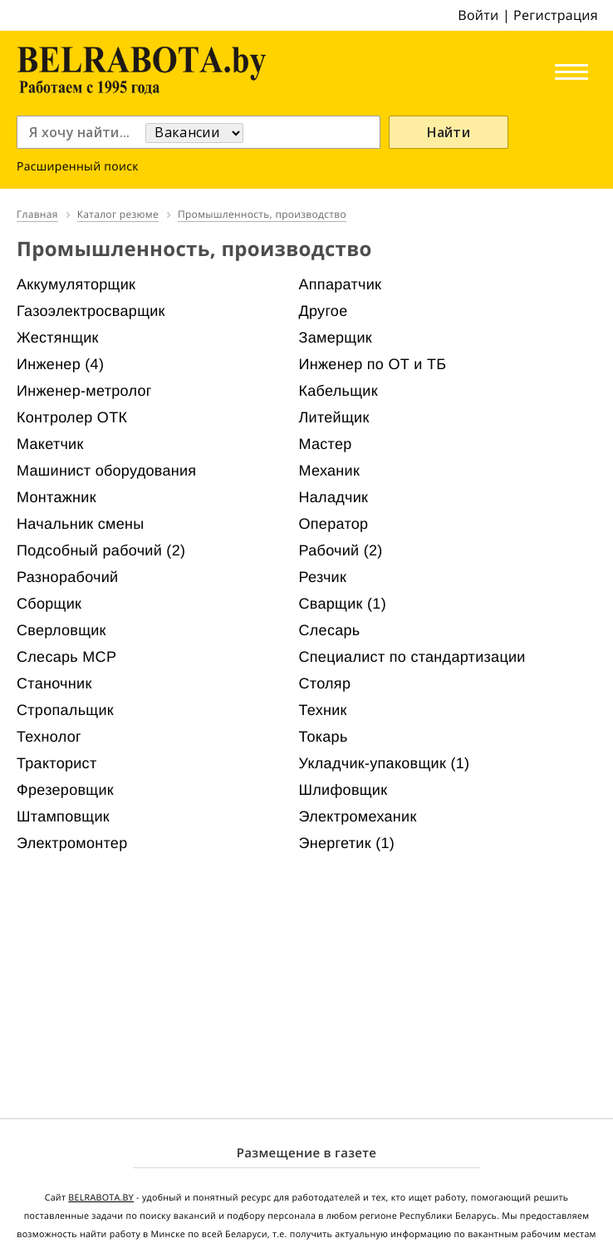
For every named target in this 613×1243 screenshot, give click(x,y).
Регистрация (555, 15)
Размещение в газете (306, 1153)
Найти (449, 132)
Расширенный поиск (78, 167)
